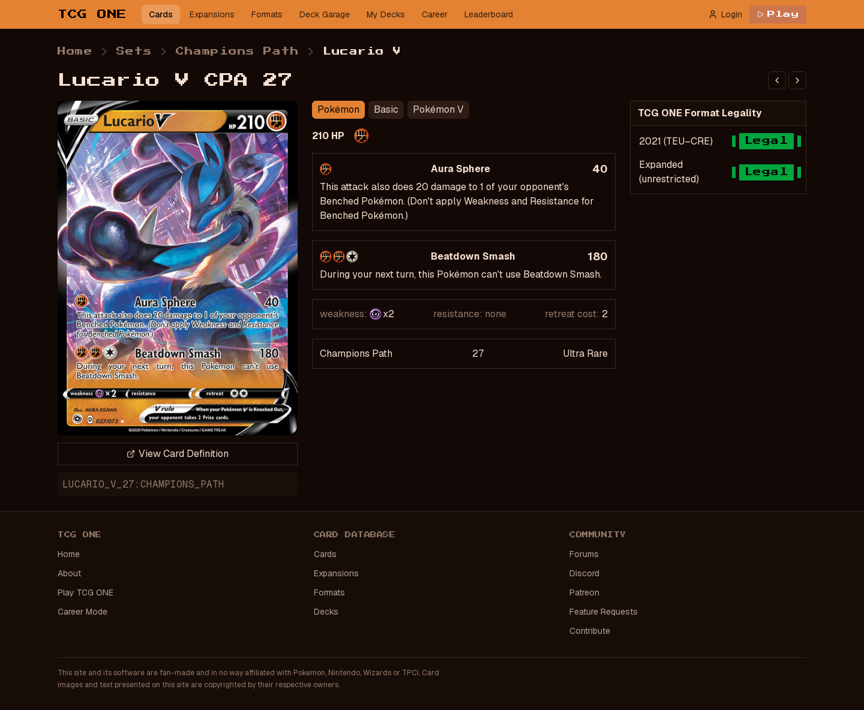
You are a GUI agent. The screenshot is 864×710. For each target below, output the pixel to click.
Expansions (212, 14)
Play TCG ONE (85, 592)
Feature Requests (603, 611)
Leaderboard (488, 14)
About (69, 573)
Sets (134, 51)
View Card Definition (178, 453)
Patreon (584, 592)
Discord (584, 573)
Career (435, 14)
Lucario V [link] (362, 51)
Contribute (589, 630)
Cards (161, 14)
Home (75, 51)
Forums (584, 554)
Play (778, 14)
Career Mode (82, 611)
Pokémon (338, 109)
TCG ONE (92, 14)
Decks (326, 611)
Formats (267, 14)
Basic (386, 109)
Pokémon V (438, 109)
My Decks (386, 14)
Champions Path (237, 51)
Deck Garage (324, 14)
